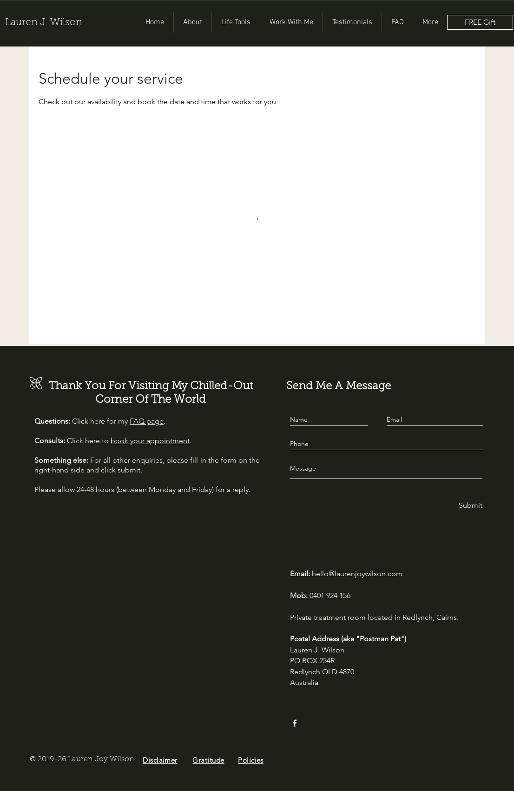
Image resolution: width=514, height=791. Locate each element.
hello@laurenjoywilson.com (357, 573)
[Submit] (469, 506)
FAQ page (147, 421)
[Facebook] (294, 723)
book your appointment (150, 440)
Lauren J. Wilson (43, 22)
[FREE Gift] (480, 22)
